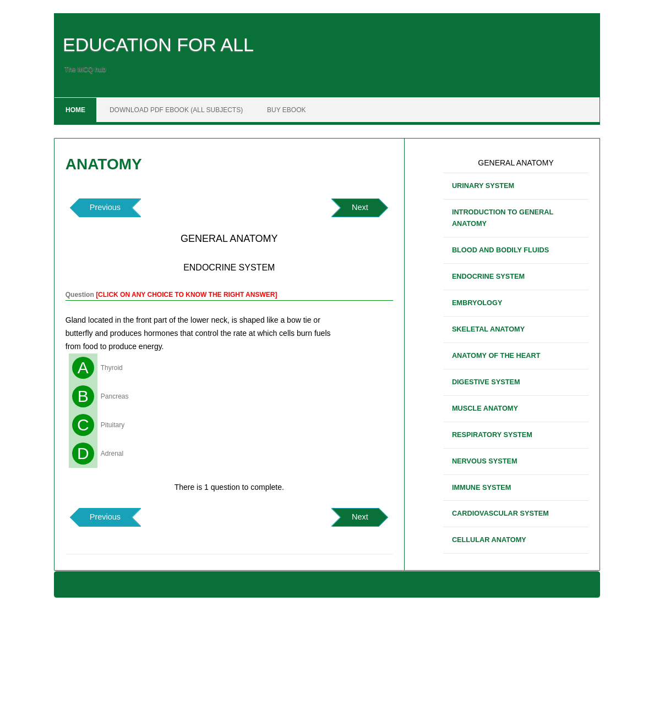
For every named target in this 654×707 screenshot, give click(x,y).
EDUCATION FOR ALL (158, 44)
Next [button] (360, 207)
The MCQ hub (85, 69)
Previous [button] (105, 207)
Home (75, 110)
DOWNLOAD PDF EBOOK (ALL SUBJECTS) (176, 110)
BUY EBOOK (286, 110)
